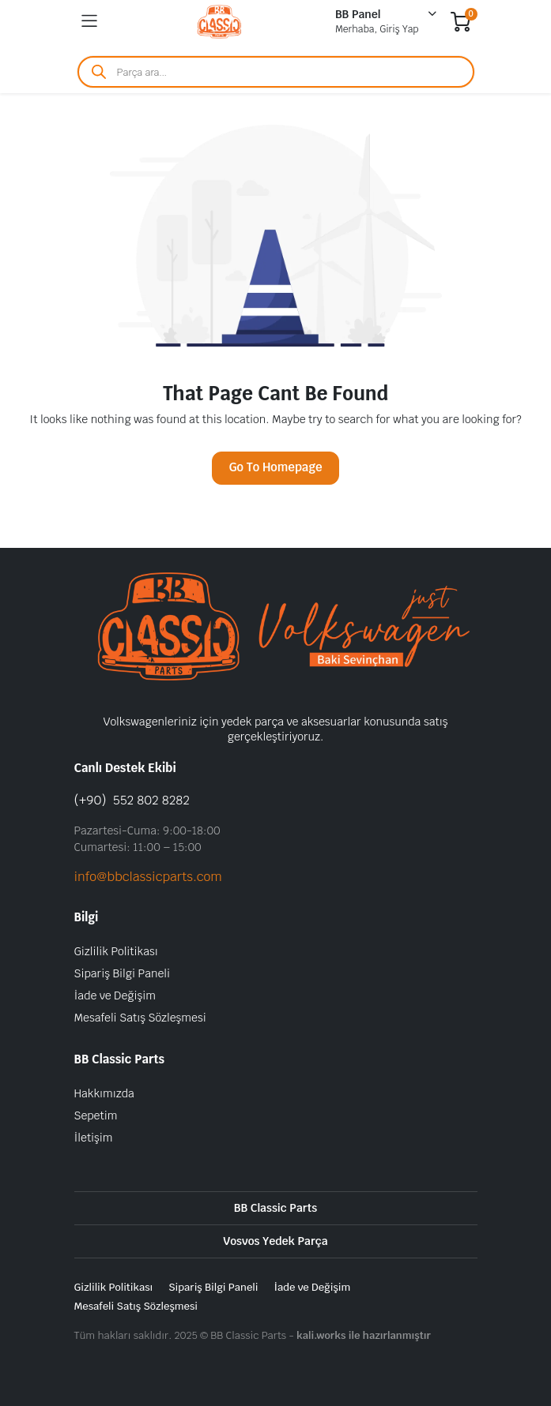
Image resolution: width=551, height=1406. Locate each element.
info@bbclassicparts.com (148, 876)
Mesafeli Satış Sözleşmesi (140, 1017)
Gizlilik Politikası (116, 951)
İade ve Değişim (115, 995)
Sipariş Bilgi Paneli (122, 973)
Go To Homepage (275, 466)
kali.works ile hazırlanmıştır (363, 1335)
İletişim (93, 1137)
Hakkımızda (104, 1093)
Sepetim (96, 1115)
